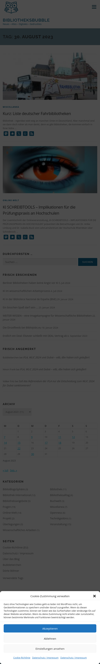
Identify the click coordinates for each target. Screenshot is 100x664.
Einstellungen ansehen (50, 648)
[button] (94, 596)
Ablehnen (50, 638)
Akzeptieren (50, 628)
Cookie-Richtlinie (21, 657)
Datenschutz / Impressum (45, 657)
